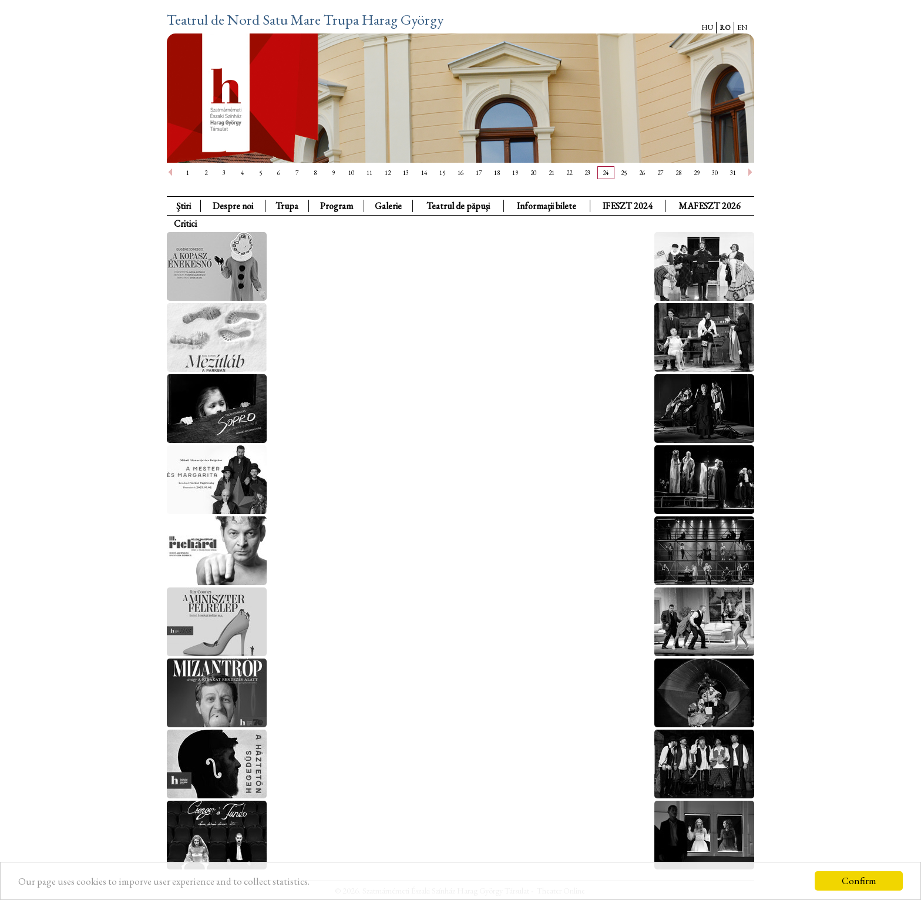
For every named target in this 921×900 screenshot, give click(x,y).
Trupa (286, 206)
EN (742, 27)
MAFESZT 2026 (709, 206)
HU (707, 27)
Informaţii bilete (546, 206)
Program (336, 206)
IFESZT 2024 (628, 206)
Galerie (388, 206)
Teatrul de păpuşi (458, 206)
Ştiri (183, 206)
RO (725, 27)
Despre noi (233, 206)
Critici (185, 223)
